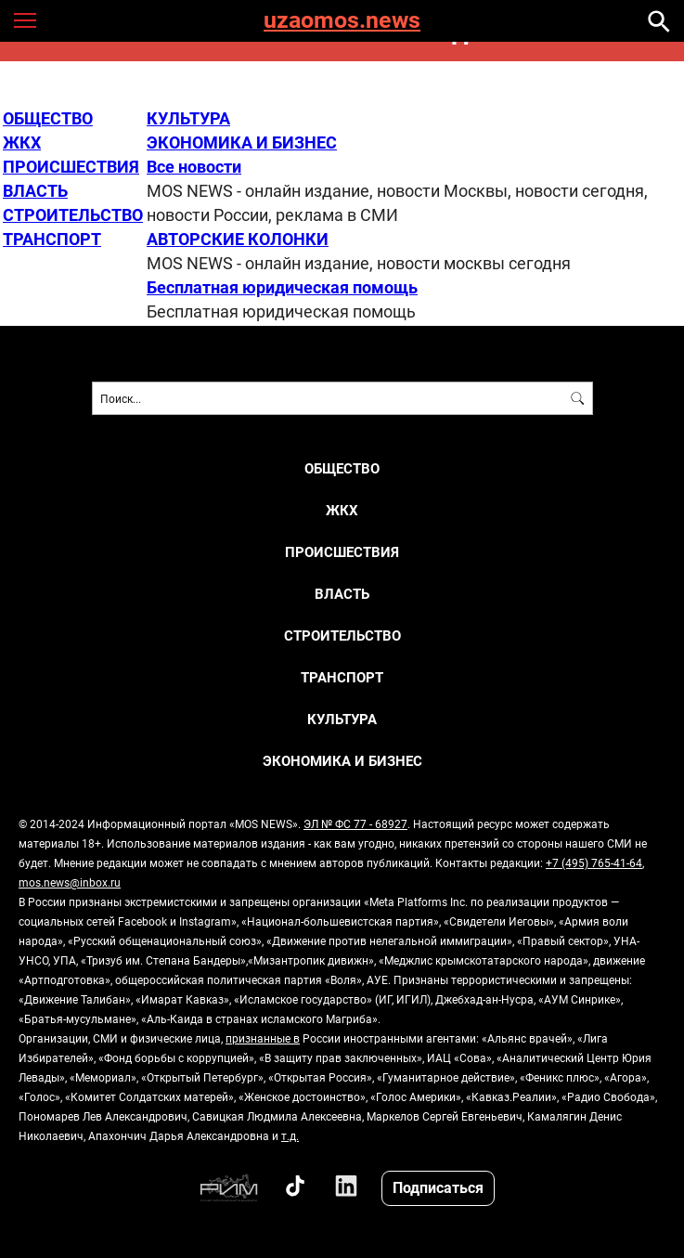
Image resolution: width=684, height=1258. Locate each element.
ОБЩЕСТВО (48, 118)
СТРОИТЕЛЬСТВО (73, 214)
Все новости (194, 166)
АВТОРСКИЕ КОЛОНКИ (238, 238)
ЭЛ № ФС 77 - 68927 (355, 823)
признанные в (263, 1038)
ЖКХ (22, 142)
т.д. (290, 1135)
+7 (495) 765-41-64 (594, 862)
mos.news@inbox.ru (70, 882)
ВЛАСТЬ (35, 190)
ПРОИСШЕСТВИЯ (71, 166)
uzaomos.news (342, 20)
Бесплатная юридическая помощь (282, 287)
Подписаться (438, 1187)
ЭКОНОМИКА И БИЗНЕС (242, 142)
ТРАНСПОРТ (52, 238)
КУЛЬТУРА (188, 118)
